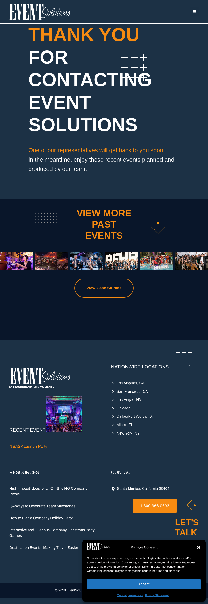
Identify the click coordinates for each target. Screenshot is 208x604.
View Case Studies (104, 288)
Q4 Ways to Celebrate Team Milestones (42, 506)
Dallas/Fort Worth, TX (135, 416)
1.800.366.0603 (154, 506)
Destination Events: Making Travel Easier (43, 548)
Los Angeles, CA (130, 383)
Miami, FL (125, 425)
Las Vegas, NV (129, 400)
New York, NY (128, 433)
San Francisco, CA (132, 392)
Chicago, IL (126, 408)
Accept (144, 584)
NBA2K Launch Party (28, 446)
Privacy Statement (157, 595)
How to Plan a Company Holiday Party (41, 518)
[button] (198, 547)
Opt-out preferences (130, 595)
